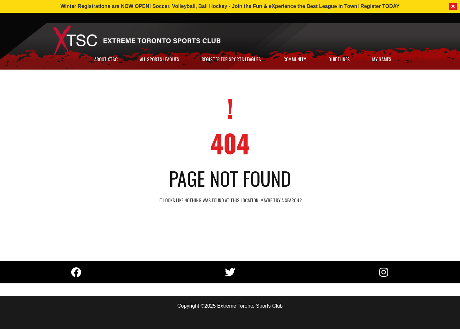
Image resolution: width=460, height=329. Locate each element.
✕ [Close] (453, 6)
